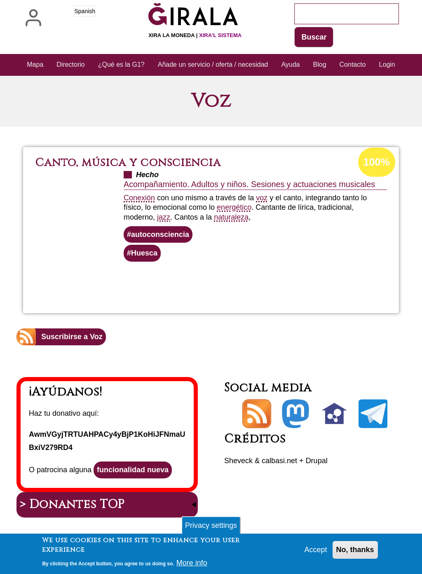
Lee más (228, 284)
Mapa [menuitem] (35, 64)
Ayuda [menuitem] (290, 64)
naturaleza (231, 217)
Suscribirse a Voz (72, 337)
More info (191, 564)
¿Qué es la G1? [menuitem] (121, 64)
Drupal (317, 461)
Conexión (139, 198)
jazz (163, 217)
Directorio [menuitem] (70, 64)
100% (376, 162)
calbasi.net (279, 461)
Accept (316, 552)
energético (234, 207)
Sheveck (238, 461)
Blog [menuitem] (319, 64)
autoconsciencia (160, 234)
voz (261, 198)
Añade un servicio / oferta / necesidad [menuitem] (213, 64)
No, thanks (355, 552)
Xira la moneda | (194, 35)
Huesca (144, 253)
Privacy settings (211, 527)
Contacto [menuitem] (353, 64)
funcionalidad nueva (133, 470)
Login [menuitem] (387, 64)
